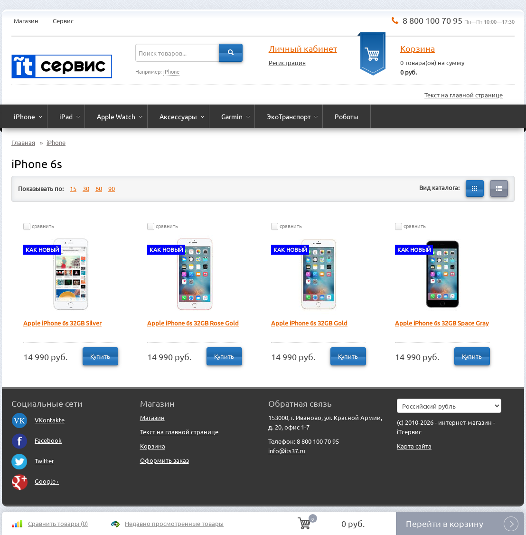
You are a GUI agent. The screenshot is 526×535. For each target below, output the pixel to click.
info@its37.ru (286, 451)
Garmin (232, 116)
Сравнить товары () (58, 523)
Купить (100, 356)
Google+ (35, 481)
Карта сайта (414, 446)
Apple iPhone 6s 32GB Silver (62, 323)
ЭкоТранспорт (288, 116)
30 (86, 188)
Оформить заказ (164, 460)
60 (98, 188)
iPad (66, 116)
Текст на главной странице (463, 95)
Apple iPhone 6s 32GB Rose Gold (193, 323)
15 (73, 188)
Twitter (32, 461)
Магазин (26, 21)
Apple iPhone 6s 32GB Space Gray (441, 323)
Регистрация (287, 62)
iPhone (171, 71)
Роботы (346, 116)
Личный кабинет (303, 48)
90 (111, 188)
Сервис (63, 21)
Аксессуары (178, 116)
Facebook (36, 440)
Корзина (417, 48)
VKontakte (38, 420)
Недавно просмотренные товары (174, 523)
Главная (23, 142)
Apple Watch (116, 116)
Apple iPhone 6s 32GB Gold (309, 323)
